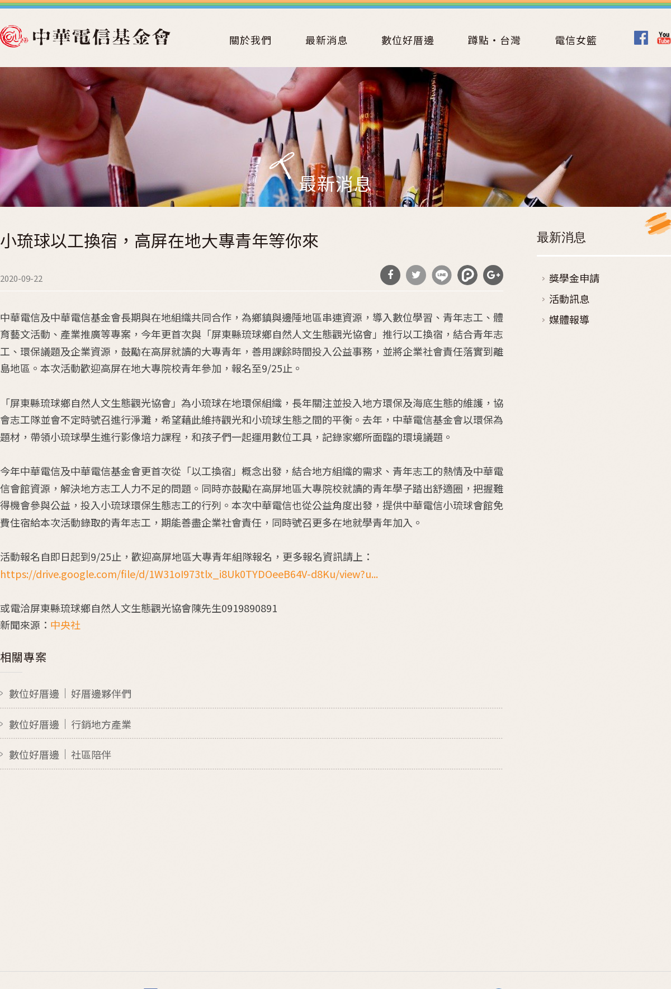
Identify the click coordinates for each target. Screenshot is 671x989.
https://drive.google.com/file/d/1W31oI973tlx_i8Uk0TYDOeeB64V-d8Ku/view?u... (189, 573)
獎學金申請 (574, 278)
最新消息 (326, 39)
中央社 (65, 624)
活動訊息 (569, 298)
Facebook (641, 38)
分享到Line (442, 275)
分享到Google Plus (493, 275)
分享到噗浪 (467, 275)
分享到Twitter (416, 275)
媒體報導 (569, 319)
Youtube (664, 38)
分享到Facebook (390, 275)
